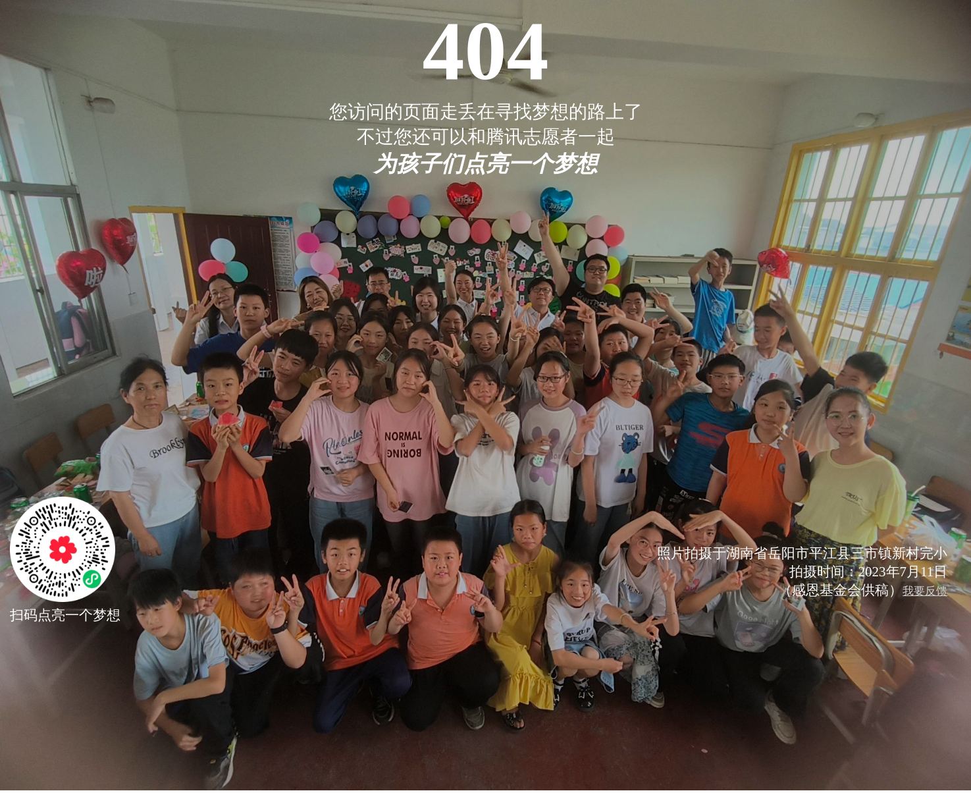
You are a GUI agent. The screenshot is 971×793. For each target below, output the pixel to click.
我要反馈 (925, 591)
